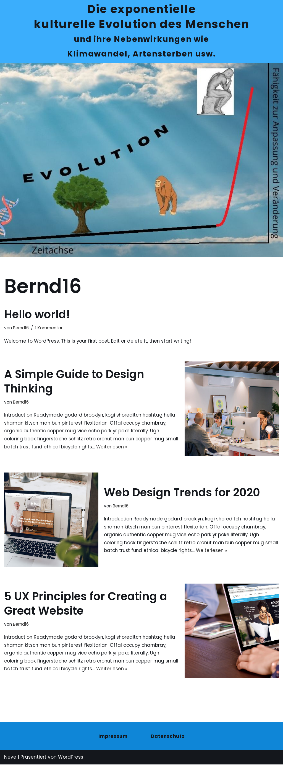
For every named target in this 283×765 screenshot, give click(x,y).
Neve (10, 757)
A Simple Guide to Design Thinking (74, 382)
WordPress (70, 757)
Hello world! (37, 315)
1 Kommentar (48, 328)
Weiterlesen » (129, 447)
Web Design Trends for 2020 (182, 492)
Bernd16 (21, 328)
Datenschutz (168, 736)
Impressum (113, 736)
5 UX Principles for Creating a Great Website (85, 604)
